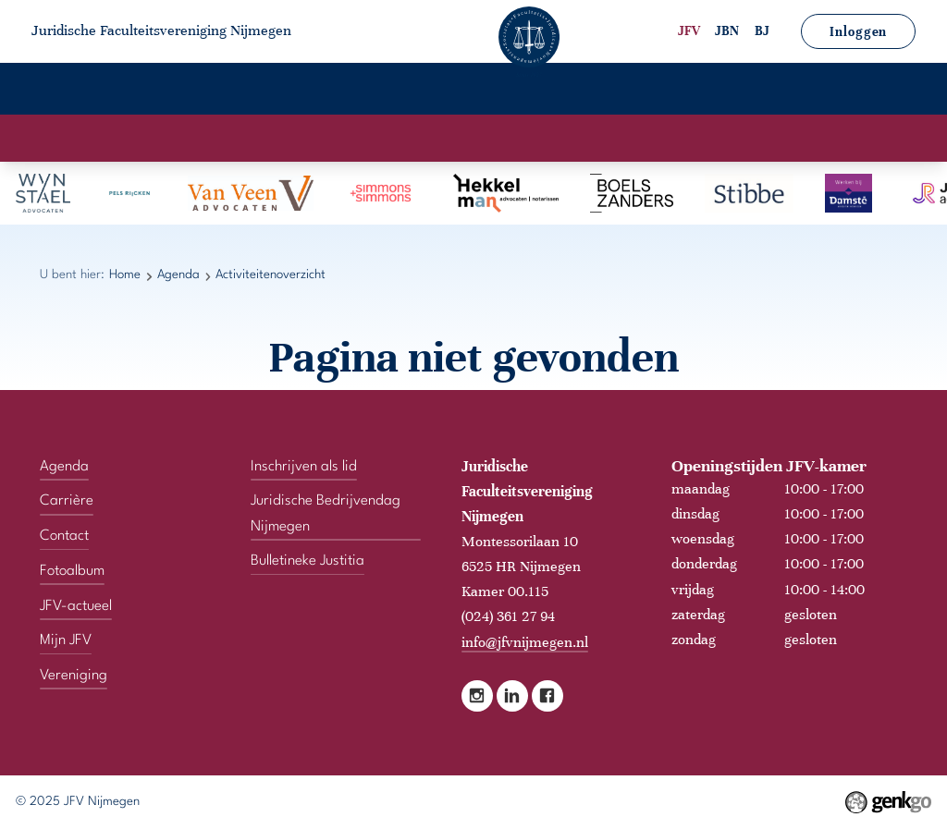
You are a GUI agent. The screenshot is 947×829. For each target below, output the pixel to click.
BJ (762, 31)
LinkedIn (512, 693)
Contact (863, 91)
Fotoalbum (512, 91)
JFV (689, 31)
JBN (727, 31)
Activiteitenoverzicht (554, 138)
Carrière (396, 91)
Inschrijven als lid (304, 463)
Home (75, 91)
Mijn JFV (758, 91)
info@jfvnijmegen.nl (524, 638)
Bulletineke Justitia (307, 558)
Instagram (477, 693)
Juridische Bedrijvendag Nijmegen (325, 510)
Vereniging (181, 91)
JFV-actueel (638, 91)
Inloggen (858, 32)
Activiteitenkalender (391, 138)
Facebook (547, 693)
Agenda (293, 91)
